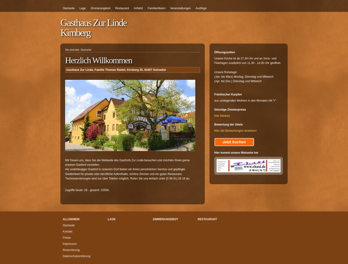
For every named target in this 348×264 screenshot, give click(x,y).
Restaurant (122, 8)
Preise (67, 237)
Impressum (70, 244)
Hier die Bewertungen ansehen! (235, 130)
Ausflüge (201, 8)
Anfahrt (138, 8)
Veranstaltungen (180, 8)
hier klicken (222, 115)
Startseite (69, 8)
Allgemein (71, 219)
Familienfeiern (156, 8)
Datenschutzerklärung (76, 256)
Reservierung (71, 250)
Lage (83, 8)
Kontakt (67, 231)
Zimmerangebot (100, 8)
